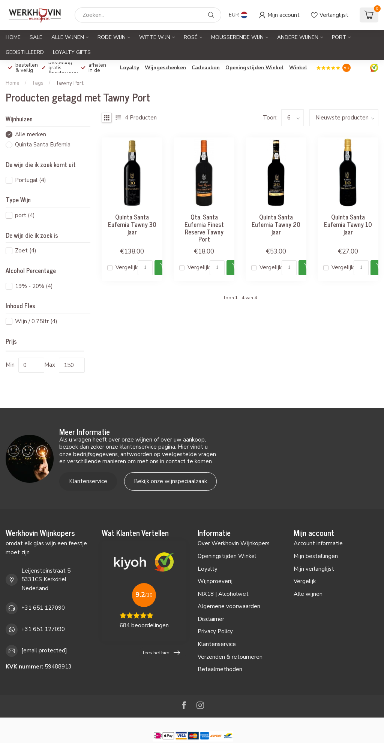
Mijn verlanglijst (314, 569)
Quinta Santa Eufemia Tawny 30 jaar (132, 224)
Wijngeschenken (165, 67)
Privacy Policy (215, 631)
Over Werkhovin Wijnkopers (234, 543)
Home (13, 37)
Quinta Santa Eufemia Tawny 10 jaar (348, 224)
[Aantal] (145, 267)
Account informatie (318, 543)
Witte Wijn (154, 37)
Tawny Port (69, 83)
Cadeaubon (206, 67)
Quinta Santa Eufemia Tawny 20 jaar (276, 224)
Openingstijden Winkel (254, 67)
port (25, 215)
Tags (38, 83)
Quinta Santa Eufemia (42, 145)
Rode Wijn (112, 37)
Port (339, 37)
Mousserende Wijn (237, 37)
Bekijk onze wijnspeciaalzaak (170, 481)
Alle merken (30, 134)
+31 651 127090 (43, 608)
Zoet (25, 251)
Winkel (298, 67)
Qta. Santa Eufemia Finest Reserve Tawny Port (204, 228)
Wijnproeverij (215, 581)
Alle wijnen (308, 594)
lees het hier (161, 652)
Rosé (191, 37)
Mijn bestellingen (316, 556)
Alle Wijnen (67, 37)
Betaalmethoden (220, 669)
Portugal (30, 180)
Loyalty (129, 67)
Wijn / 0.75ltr (36, 321)
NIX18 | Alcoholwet (223, 594)
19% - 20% (34, 286)
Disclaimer (211, 619)
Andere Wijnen (297, 37)
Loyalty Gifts (72, 52)
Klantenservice (88, 481)
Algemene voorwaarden (229, 606)
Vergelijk (127, 267)
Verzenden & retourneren (230, 657)
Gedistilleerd (25, 52)
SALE (36, 37)
